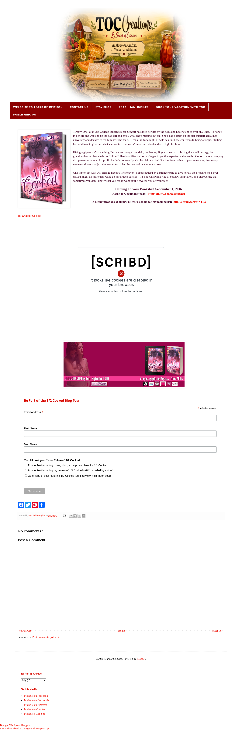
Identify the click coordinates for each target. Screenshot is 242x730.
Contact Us (79, 106)
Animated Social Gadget (11, 728)
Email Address (33, 412)
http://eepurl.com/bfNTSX (190, 201)
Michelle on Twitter (34, 709)
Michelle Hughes (37, 515)
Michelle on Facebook (36, 695)
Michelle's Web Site (34, 713)
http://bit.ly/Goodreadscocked (166, 193)
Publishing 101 (24, 114)
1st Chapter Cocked (29, 215)
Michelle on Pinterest (35, 704)
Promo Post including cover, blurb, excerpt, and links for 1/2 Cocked (67, 465)
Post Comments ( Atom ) (45, 637)
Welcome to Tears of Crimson (38, 106)
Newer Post (25, 630)
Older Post (217, 630)
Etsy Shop (103, 106)
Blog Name (30, 444)
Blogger (141, 658)
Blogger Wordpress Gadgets (15, 725)
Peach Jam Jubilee (134, 106)
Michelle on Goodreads (36, 700)
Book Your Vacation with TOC (180, 106)
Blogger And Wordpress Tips (36, 728)
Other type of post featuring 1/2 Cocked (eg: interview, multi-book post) (69, 475)
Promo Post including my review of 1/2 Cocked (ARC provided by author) (70, 470)
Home (121, 630)
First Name (30, 428)
